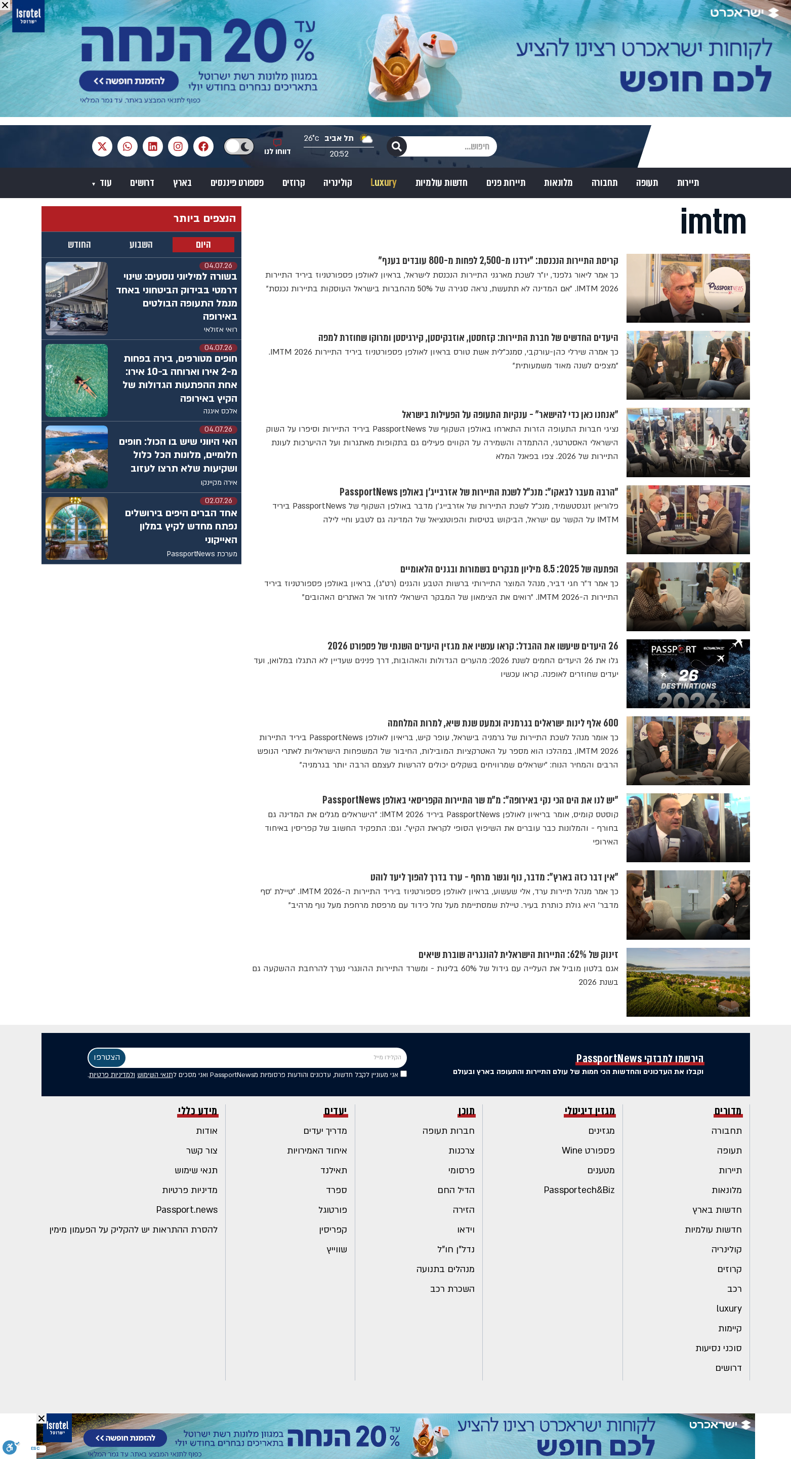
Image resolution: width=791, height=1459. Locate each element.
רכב (734, 1289)
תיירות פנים (506, 183)
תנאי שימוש (196, 1170)
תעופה (647, 183)
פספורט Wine (588, 1151)
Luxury (383, 183)
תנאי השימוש (155, 1075)
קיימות (730, 1328)
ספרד (336, 1190)
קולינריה (337, 183)
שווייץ (337, 1249)
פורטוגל (332, 1210)
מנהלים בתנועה (446, 1269)
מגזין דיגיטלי (590, 1111)
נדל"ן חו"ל (456, 1249)
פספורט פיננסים (237, 183)
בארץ (182, 183)
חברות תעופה (449, 1131)
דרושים (142, 183)
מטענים (601, 1170)
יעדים (335, 1111)
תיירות (688, 183)
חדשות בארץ (717, 1210)
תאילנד (333, 1170)
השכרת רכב (452, 1289)
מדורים (728, 1111)
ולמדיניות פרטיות (112, 1075)
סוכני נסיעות (718, 1348)
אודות (207, 1131)
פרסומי (461, 1170)
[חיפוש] (397, 146)
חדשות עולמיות (441, 183)
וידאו (466, 1230)
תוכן (467, 1111)
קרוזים (293, 183)
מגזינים (601, 1131)
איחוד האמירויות (317, 1151)
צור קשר (202, 1151)
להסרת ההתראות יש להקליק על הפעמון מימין (133, 1230)
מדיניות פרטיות (190, 1190)
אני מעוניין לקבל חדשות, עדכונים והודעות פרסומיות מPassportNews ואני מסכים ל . (247, 1075)
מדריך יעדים (325, 1131)
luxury (729, 1309)
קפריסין (333, 1230)
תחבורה (605, 183)
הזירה (464, 1210)
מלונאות (558, 183)
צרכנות (461, 1151)
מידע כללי (198, 1111)
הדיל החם (456, 1190)
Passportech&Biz (579, 1190)
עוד (104, 183)
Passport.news (187, 1210)
